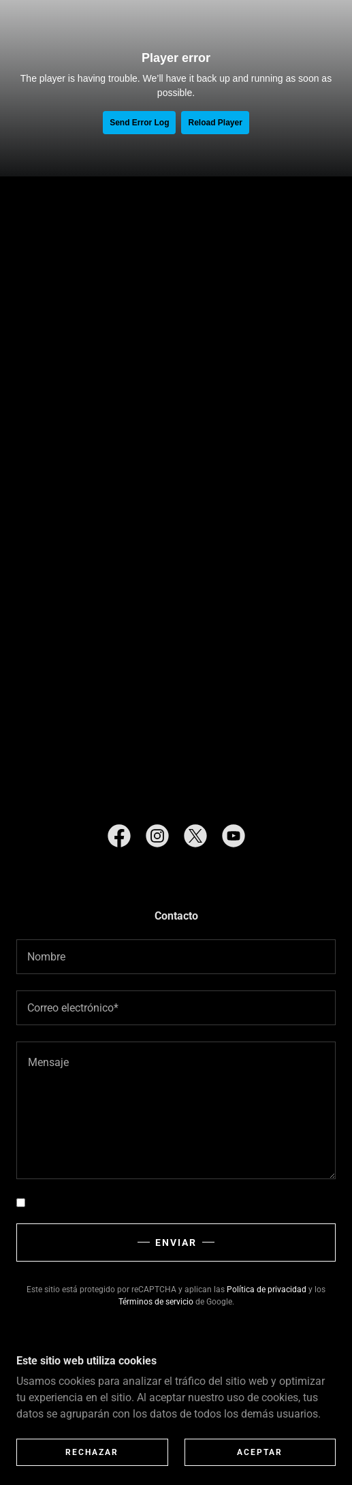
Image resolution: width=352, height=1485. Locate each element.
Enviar (176, 1242)
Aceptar (260, 1452)
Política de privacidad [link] (266, 1289)
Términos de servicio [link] (155, 1302)
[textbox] (176, 956)
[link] (119, 838)
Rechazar (91, 1452)
